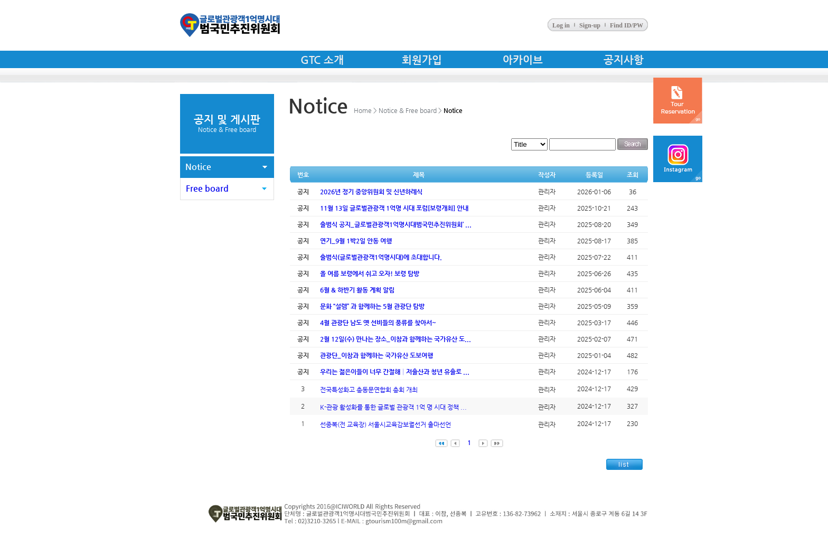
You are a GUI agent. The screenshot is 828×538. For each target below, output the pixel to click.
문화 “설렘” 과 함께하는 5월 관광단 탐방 (372, 306)
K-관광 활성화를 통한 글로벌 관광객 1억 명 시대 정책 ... (393, 407)
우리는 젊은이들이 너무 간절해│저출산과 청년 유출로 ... (394, 371)
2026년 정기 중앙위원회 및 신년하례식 (371, 191)
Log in (561, 25)
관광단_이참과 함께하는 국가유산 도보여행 (376, 355)
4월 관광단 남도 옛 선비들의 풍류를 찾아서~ (378, 322)
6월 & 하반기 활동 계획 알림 (357, 290)
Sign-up (589, 25)
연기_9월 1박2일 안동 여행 (356, 240)
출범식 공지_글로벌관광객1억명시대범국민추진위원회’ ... (396, 224)
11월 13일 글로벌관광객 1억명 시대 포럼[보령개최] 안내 (394, 208)
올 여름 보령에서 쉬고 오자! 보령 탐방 (369, 273)
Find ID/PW (626, 25)
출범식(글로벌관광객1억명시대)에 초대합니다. (381, 257)
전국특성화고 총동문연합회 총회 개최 (369, 389)
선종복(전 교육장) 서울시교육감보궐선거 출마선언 (385, 424)
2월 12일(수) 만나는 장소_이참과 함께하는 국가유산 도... (395, 339)
